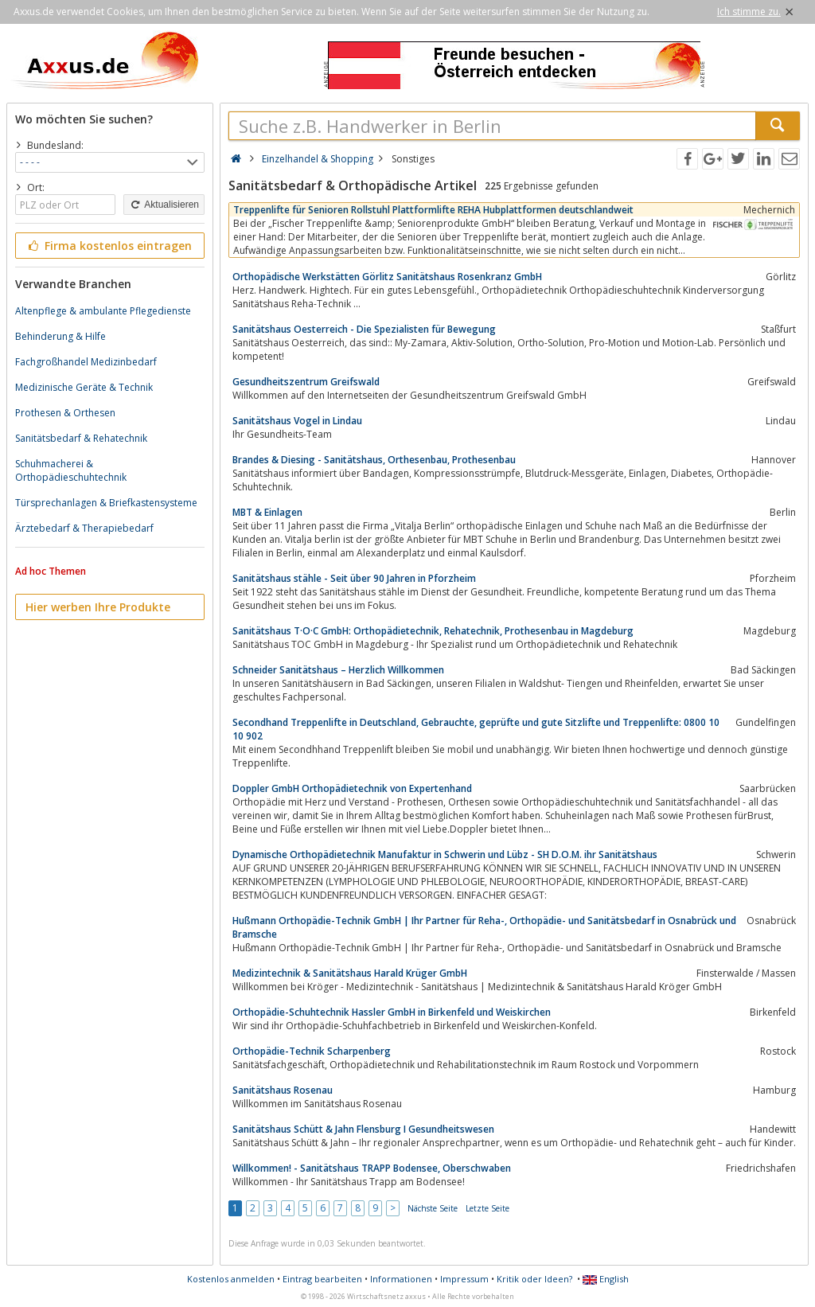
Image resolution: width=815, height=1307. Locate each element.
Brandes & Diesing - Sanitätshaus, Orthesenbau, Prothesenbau (374, 459)
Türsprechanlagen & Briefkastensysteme (106, 502)
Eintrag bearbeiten (322, 1279)
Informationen (401, 1279)
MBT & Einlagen (267, 512)
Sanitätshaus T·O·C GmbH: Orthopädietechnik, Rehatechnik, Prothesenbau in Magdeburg (433, 631)
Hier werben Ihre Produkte (97, 606)
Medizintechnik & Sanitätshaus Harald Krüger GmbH (349, 973)
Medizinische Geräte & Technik (84, 387)
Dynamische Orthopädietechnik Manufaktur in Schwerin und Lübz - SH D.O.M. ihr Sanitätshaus (444, 854)
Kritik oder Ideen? (534, 1279)
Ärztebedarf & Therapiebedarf (84, 528)
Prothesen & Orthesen (65, 412)
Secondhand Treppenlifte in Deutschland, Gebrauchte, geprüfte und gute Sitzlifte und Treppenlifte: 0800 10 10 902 (475, 729)
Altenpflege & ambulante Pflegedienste (103, 311)
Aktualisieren (164, 204)
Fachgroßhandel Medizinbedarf (86, 362)
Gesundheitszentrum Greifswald (306, 381)
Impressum (464, 1279)
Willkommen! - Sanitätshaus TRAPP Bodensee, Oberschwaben (371, 1168)
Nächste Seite (433, 1208)
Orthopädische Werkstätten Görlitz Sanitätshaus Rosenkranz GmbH (387, 276)
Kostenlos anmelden (231, 1279)
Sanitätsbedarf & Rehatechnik (81, 438)
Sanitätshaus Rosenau (282, 1090)
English (606, 1279)
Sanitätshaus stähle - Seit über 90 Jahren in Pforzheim (354, 578)
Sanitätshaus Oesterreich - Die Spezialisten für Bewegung (364, 329)
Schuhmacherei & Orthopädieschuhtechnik (71, 470)
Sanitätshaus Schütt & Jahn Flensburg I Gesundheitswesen (363, 1129)
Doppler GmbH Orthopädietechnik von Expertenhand (352, 788)
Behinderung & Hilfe (60, 336)
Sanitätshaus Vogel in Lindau (297, 420)
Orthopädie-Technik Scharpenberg (311, 1051)
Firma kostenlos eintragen (108, 245)
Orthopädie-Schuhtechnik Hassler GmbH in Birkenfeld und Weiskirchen (391, 1012)
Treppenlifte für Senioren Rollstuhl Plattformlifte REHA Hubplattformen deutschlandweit (433, 210)
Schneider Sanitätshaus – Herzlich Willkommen (338, 670)
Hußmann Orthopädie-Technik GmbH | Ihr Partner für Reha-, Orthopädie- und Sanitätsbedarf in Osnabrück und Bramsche (484, 927)
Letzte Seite (487, 1208)
